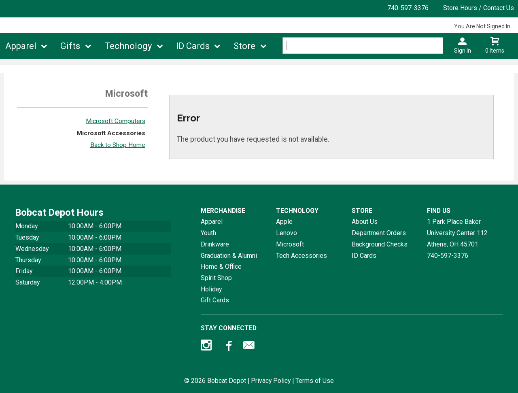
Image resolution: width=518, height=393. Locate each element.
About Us (365, 221)
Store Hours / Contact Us (478, 8)
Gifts (70, 46)
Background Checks (380, 244)
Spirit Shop (216, 278)
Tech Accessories (301, 255)
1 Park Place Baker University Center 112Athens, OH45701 (457, 233)
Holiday (211, 289)
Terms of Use (314, 381)
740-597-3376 (408, 8)
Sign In (462, 50)
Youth (208, 233)
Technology (128, 46)
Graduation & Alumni (229, 255)
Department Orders (379, 233)
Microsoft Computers (115, 121)
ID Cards (193, 46)
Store (244, 46)
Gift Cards (215, 300)
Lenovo (286, 233)
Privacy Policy (271, 381)
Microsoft (290, 244)
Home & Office (221, 266)
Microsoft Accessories (110, 133)
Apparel (20, 46)
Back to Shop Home (117, 145)
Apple (284, 221)
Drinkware (215, 244)
